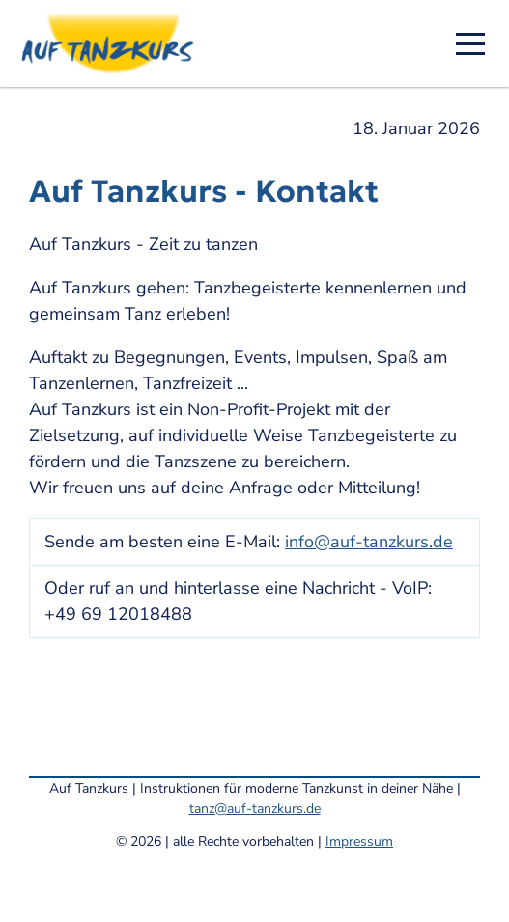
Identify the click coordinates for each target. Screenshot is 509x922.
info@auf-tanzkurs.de (369, 541)
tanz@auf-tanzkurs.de (255, 808)
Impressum (359, 841)
